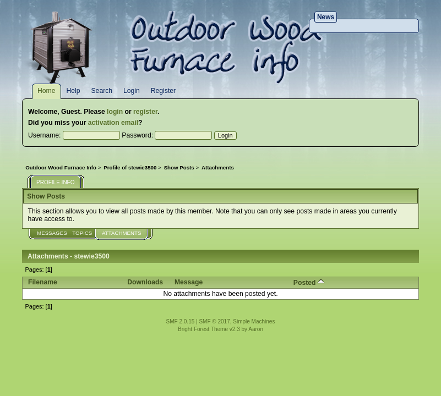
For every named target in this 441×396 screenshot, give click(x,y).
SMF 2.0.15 (180, 321)
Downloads (145, 282)
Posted (308, 283)
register (145, 112)
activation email (113, 123)
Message (189, 282)
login (115, 112)
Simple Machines (254, 321)
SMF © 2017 (214, 321)
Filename (42, 282)
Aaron (255, 329)
